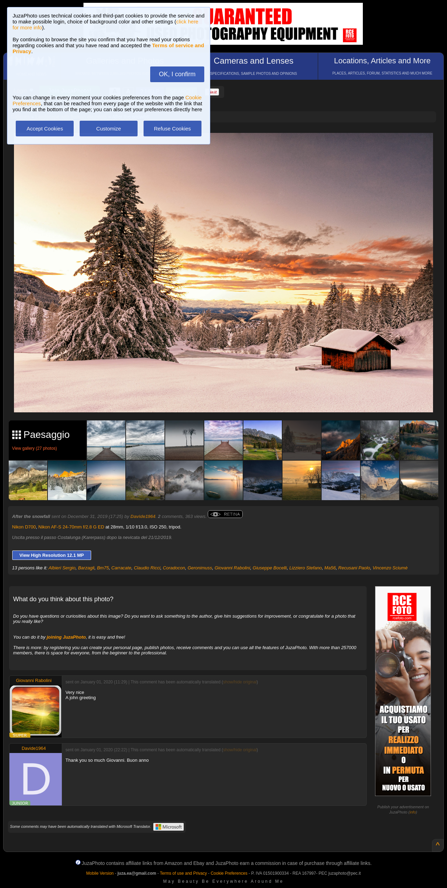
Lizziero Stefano (305, 567)
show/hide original (240, 682)
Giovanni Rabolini (232, 567)
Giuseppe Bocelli (270, 567)
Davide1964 (143, 516)
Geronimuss (200, 567)
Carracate (121, 567)
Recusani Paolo (354, 567)
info (413, 812)
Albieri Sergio (62, 567)
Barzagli (86, 567)
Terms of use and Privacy (183, 873)
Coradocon (174, 567)
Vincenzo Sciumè (390, 567)
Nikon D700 (24, 527)
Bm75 (103, 567)
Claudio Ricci (147, 567)
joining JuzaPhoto (66, 637)
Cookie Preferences (229, 873)
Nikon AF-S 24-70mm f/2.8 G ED (71, 527)
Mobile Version (100, 873)
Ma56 (330, 567)
